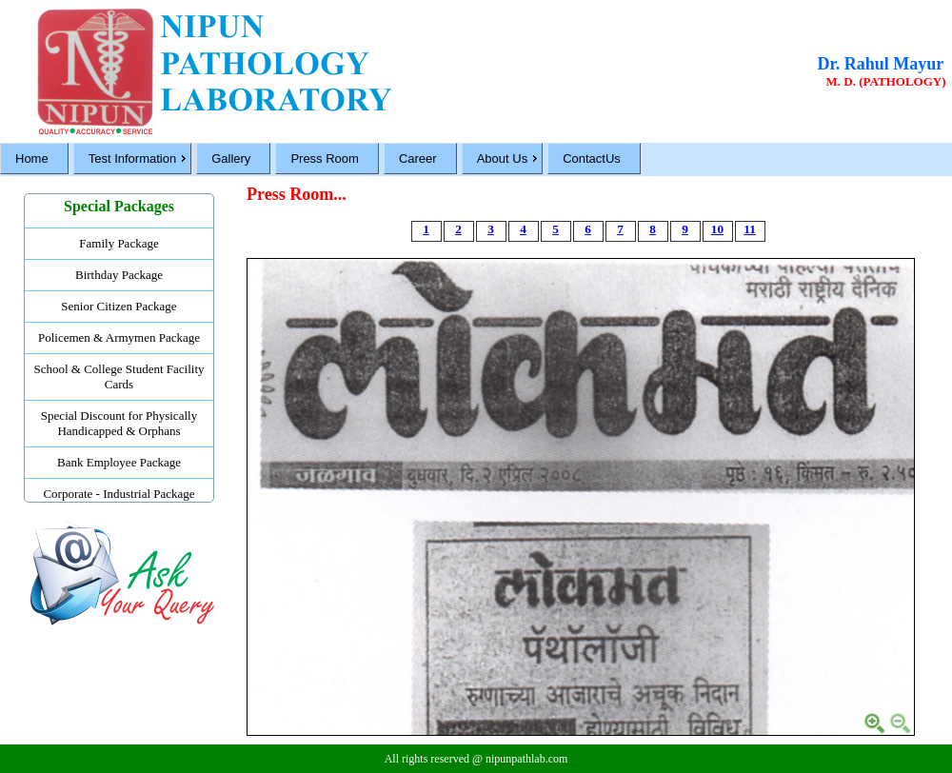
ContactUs (592, 158)
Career (418, 158)
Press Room (324, 158)
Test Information (133, 158)
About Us (502, 158)
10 (717, 229)
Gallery (230, 158)
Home (32, 158)
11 (750, 229)
